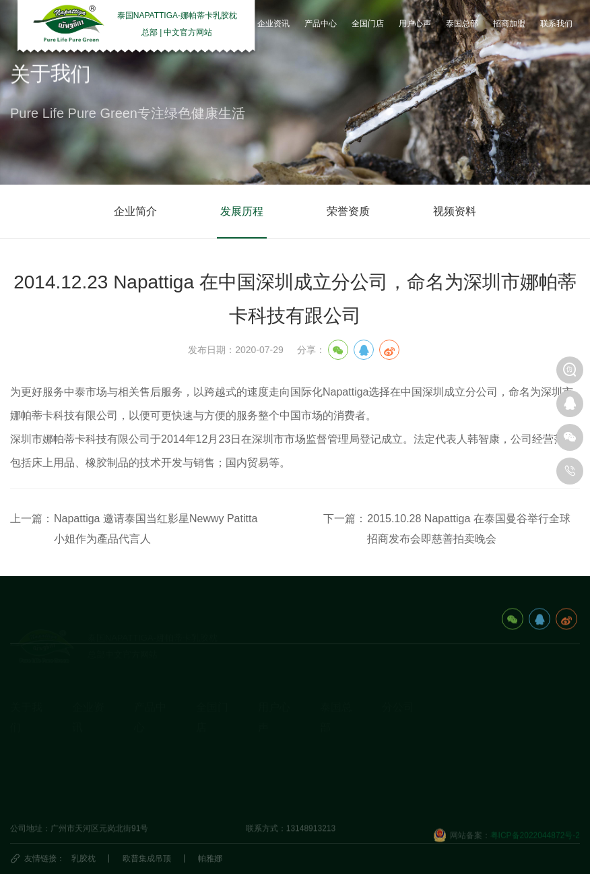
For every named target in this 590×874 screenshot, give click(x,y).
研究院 (270, 754)
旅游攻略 (336, 734)
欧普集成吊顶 (147, 858)
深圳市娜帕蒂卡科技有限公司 (434, 797)
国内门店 (212, 734)
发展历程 (241, 211)
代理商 (208, 775)
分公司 (398, 685)
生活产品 (150, 796)
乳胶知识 (88, 754)
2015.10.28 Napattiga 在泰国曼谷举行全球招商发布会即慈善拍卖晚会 (468, 528)
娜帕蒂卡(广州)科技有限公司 (433, 776)
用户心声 (274, 734)
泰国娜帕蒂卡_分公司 (420, 713)
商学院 (270, 775)
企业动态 (88, 734)
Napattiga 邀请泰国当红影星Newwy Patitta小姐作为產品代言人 (155, 528)
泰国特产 (336, 775)
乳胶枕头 (150, 734)
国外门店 (212, 754)
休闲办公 (150, 775)
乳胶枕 (83, 858)
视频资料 (454, 211)
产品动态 (88, 775)
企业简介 (135, 211)
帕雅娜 (210, 858)
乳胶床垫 (150, 754)
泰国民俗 (336, 754)
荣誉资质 (348, 211)
